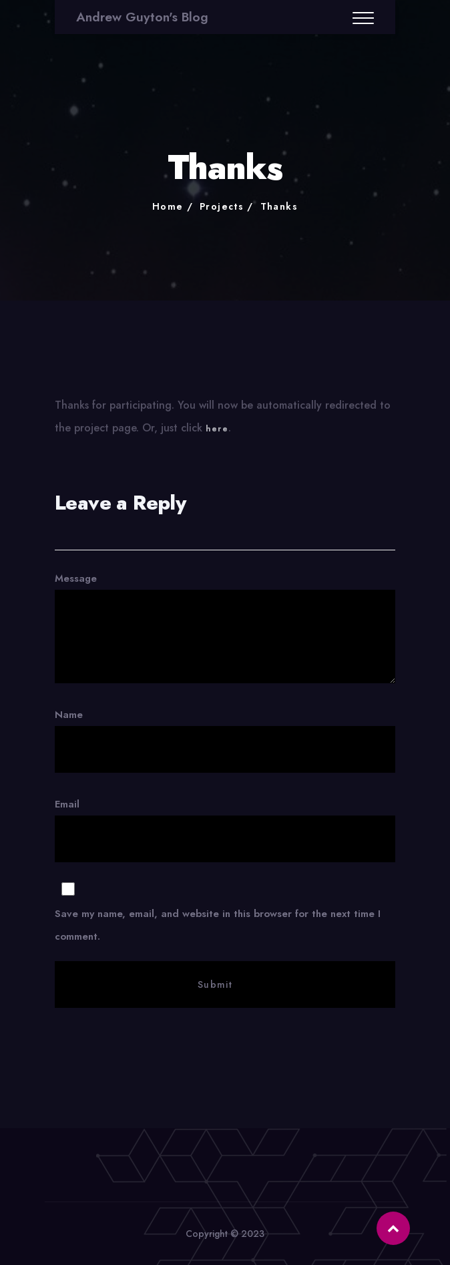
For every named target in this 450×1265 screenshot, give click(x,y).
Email (225, 902)
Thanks (279, 206)
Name (225, 740)
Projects (222, 206)
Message (225, 627)
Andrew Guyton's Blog (142, 17)
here (217, 432)
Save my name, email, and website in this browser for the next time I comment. (218, 925)
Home (168, 206)
